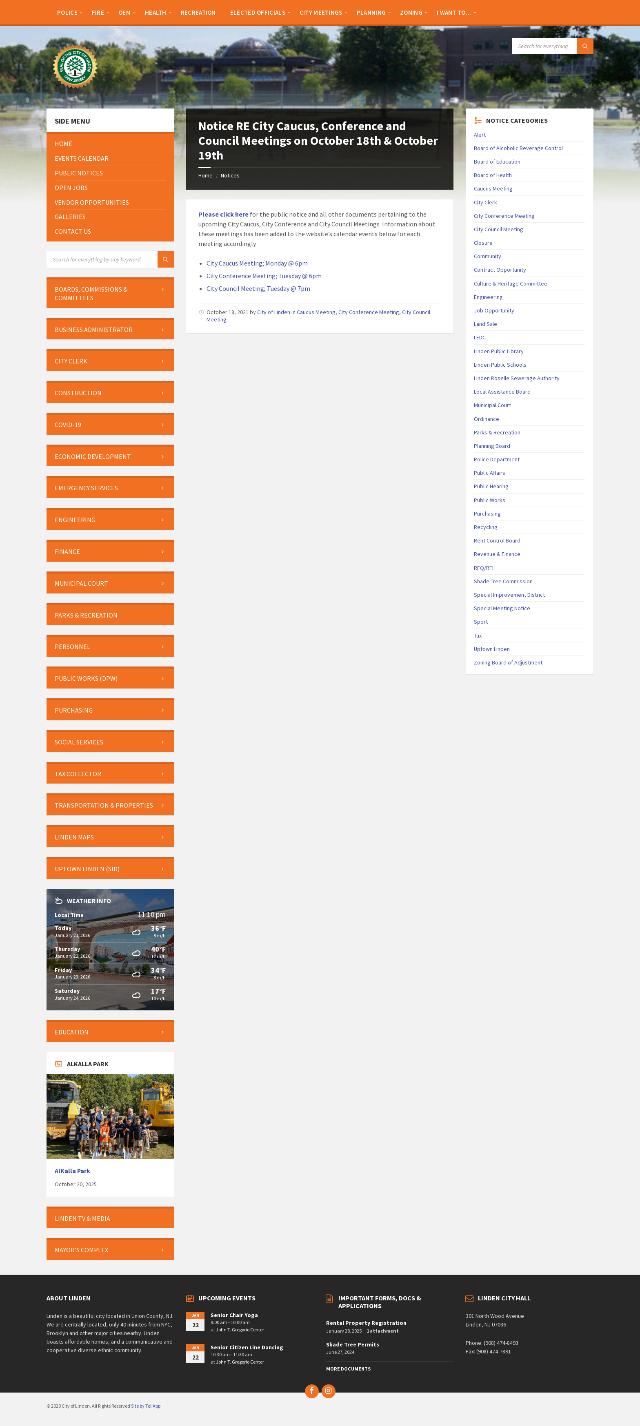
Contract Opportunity (500, 269)
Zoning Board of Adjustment (508, 662)
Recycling (486, 527)
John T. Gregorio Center (240, 1329)
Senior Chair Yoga (234, 1315)
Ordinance (486, 419)
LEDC (480, 337)
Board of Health (493, 175)
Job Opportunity (494, 310)
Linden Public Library (499, 351)
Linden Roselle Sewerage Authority (517, 378)
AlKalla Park (72, 1171)
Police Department (497, 459)
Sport (481, 621)
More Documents (348, 1369)
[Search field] (552, 46)
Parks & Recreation (497, 432)
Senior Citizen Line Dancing (247, 1347)
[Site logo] (75, 93)
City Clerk (485, 202)
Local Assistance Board (502, 391)
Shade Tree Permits (352, 1344)
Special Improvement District (509, 594)
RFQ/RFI (483, 567)
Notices (230, 175)
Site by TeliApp (145, 1406)
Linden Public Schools (500, 364)
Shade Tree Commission (503, 581)
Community (487, 256)
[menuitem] (67, 12)
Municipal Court (492, 405)
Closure (483, 242)
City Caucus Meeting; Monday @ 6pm (257, 263)
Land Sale (485, 324)
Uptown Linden (492, 649)
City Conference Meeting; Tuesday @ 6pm (264, 276)
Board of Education (497, 161)
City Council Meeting (498, 229)
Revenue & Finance (497, 554)
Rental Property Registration (366, 1322)
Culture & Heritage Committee (510, 283)
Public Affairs (489, 472)
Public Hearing (491, 486)
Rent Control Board (497, 540)
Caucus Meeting (316, 312)
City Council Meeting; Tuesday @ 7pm (258, 288)
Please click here (223, 214)
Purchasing (487, 513)
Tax (478, 635)
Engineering (488, 297)
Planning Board (492, 446)
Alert (480, 134)
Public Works (489, 500)
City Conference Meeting (368, 312)
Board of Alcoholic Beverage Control (518, 148)
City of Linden (273, 312)
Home (205, 175)
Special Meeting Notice (502, 608)
